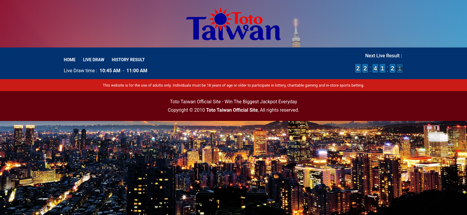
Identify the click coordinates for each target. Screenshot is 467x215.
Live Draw (94, 59)
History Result (128, 59)
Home (70, 59)
